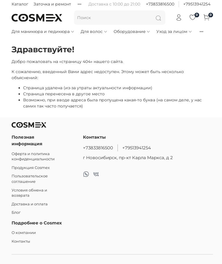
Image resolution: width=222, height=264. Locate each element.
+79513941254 (196, 4)
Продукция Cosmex (31, 168)
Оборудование (132, 31)
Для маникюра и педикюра (43, 31)
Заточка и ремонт (52, 4)
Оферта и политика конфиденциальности (33, 156)
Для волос (94, 31)
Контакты (21, 241)
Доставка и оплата (30, 204)
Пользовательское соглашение (30, 179)
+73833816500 (160, 4)
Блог (16, 212)
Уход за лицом (174, 31)
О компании (24, 232)
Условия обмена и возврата (29, 193)
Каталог (20, 4)
